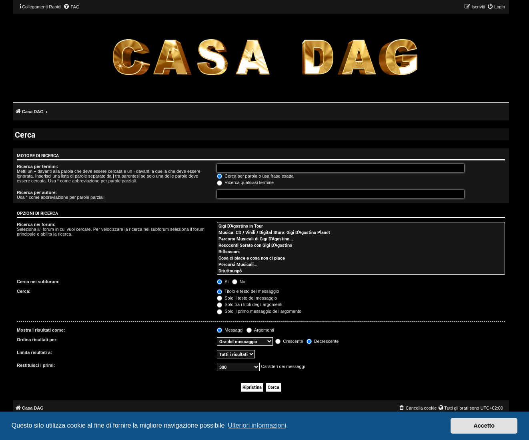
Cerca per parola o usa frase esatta (255, 176)
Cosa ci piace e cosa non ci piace (361, 258)
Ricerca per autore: (37, 192)
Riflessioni (361, 251)
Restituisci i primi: (36, 365)
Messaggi (230, 330)
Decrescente (323, 341)
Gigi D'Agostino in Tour (361, 226)
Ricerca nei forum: (36, 224)
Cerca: (23, 291)
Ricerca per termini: (37, 166)
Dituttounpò (361, 271)
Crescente (289, 341)
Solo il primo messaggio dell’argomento (259, 311)
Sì (222, 281)
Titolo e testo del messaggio (248, 291)
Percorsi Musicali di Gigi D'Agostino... (361, 239)
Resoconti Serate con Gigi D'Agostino (361, 245)
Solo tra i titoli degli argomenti (249, 304)
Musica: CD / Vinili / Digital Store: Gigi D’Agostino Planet (361, 232)
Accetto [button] (484, 425)
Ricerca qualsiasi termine (245, 182)
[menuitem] (71, 7)
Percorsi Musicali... (361, 264)
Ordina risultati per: (37, 339)
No (238, 281)
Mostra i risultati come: (41, 330)
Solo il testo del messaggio (247, 298)
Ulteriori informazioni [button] (257, 425)
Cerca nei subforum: (38, 281)
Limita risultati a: (34, 352)
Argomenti (260, 330)
